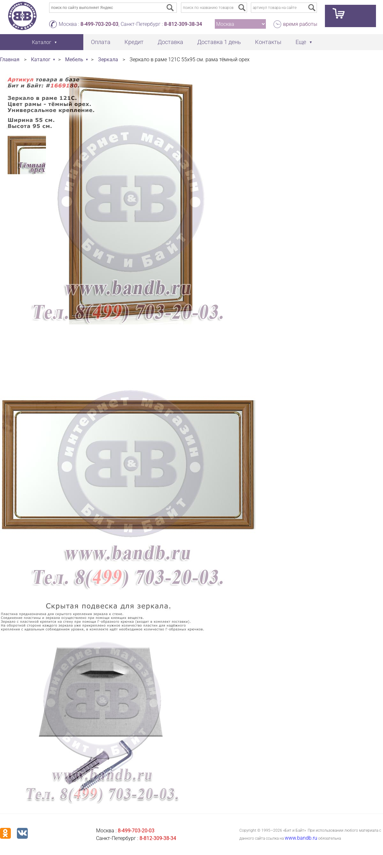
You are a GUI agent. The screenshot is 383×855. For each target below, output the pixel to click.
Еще (301, 42)
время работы (300, 24)
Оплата (100, 42)
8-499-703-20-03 (99, 24)
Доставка (170, 42)
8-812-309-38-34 (183, 24)
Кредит (134, 42)
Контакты (268, 42)
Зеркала (108, 59)
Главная (9, 59)
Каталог (40, 59)
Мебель (74, 59)
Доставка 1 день (219, 42)
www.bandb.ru (301, 838)
